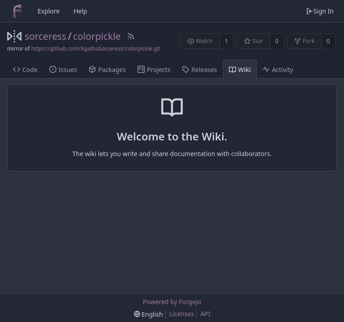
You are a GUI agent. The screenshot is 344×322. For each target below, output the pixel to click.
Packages (107, 69)
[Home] (17, 11)
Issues (63, 69)
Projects (154, 69)
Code (25, 69)
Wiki (240, 69)
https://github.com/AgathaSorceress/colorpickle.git (95, 48)
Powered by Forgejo (172, 301)
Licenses (181, 313)
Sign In (320, 11)
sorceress (45, 36)
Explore (49, 11)
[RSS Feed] (131, 36)
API (205, 313)
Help (80, 11)
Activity (277, 69)
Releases (199, 69)
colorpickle (96, 36)
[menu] (148, 314)
